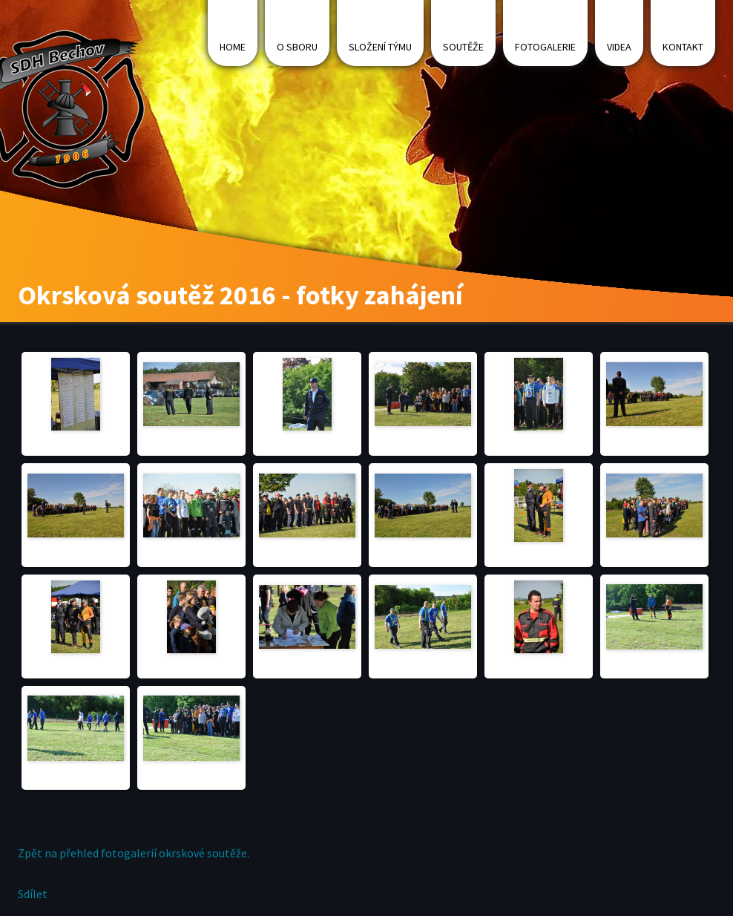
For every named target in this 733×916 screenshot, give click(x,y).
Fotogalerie (545, 46)
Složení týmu (380, 46)
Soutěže (463, 46)
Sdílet (32, 893)
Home (233, 46)
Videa (619, 46)
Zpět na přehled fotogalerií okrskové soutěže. (133, 852)
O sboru (297, 46)
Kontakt (683, 46)
